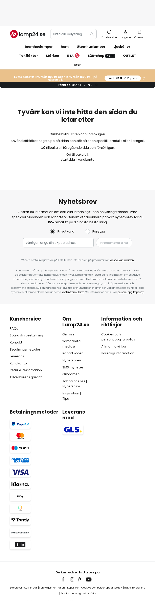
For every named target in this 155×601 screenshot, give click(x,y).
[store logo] (27, 13)
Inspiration (70, 372)
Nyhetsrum (71, 365)
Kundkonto (18, 342)
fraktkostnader (88, 585)
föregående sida (76, 126)
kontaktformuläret (73, 271)
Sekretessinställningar (23, 566)
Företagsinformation (117, 332)
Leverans (17, 335)
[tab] (34, 337)
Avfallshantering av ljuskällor (78, 572)
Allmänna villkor (114, 325)
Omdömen (71, 353)
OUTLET (129, 34)
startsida (68, 138)
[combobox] (73, 13)
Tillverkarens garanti (26, 356)
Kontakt (16, 321)
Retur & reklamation (26, 349)
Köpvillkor (73, 566)
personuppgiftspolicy (130, 271)
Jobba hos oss (73, 360)
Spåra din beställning (26, 314)
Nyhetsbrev (71, 339)
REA (73, 34)
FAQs (14, 307)
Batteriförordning (134, 566)
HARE (123, 57)
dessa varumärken (122, 239)
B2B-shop (101, 34)
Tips (65, 377)
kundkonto (86, 138)
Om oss (68, 313)
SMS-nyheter (72, 346)
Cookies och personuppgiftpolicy (101, 566)
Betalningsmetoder (25, 328)
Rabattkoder (72, 332)
